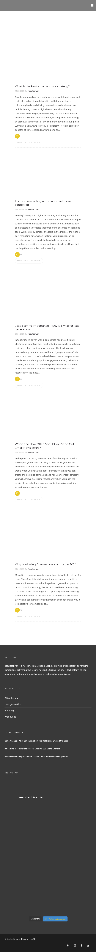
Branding (9, 711)
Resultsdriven (33, 91)
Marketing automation (29, 142)
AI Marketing (11, 698)
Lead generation (13, 704)
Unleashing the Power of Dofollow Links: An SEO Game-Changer (32, 749)
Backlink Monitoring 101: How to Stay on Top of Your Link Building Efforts (36, 756)
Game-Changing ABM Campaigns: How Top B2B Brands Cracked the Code (36, 741)
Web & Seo (10, 717)
